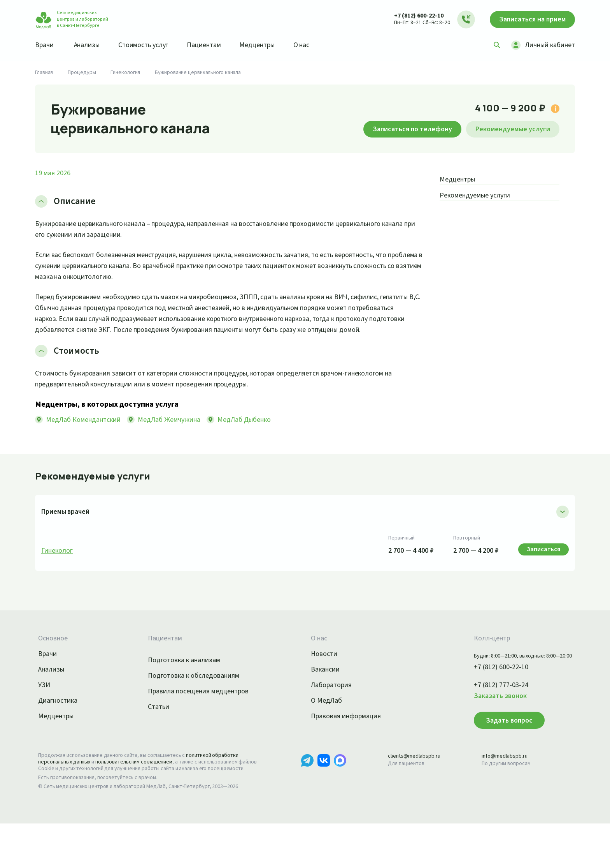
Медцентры (267, 45)
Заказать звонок (491, 707)
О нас (314, 45)
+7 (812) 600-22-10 (411, 15)
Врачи (45, 45)
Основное (54, 649)
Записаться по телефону (401, 129)
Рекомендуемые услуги (509, 129)
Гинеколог (57, 562)
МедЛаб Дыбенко (253, 430)
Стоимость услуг (148, 45)
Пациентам (212, 45)
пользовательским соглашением (140, 773)
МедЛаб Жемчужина (174, 430)
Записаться (529, 19)
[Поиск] (494, 45)
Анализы (89, 45)
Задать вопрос (498, 731)
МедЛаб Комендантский (85, 430)
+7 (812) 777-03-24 (493, 696)
